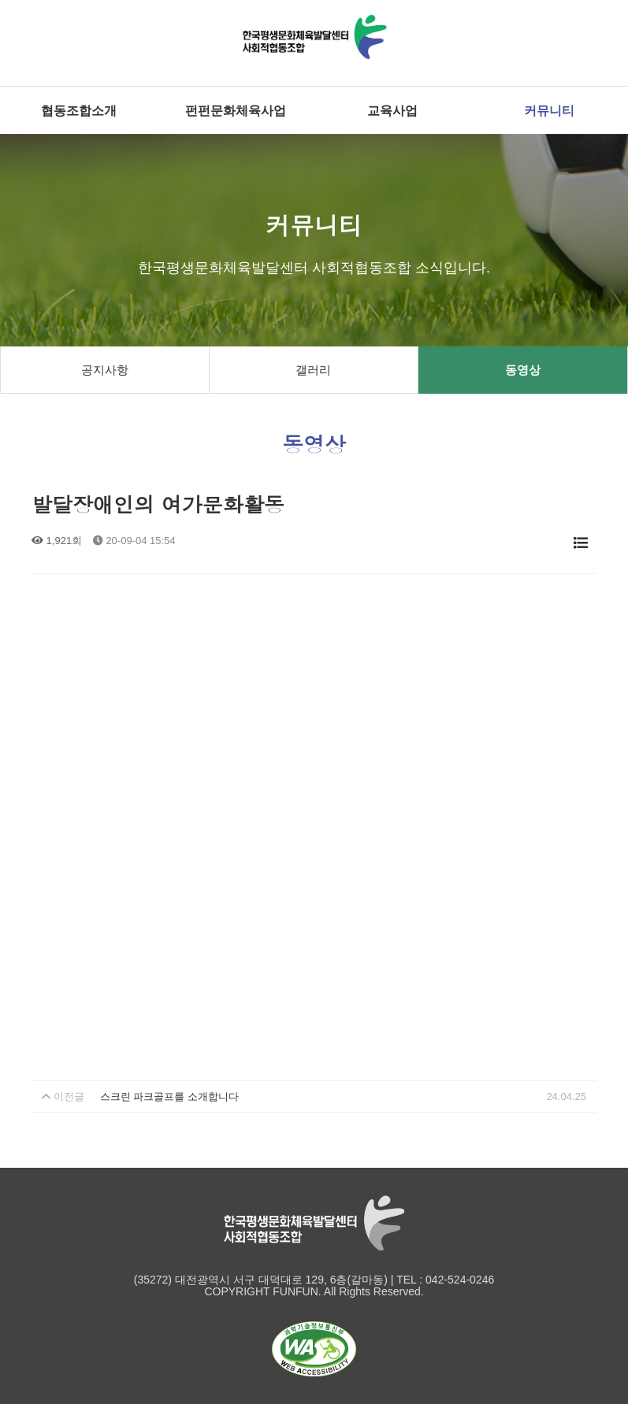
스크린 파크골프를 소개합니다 (169, 1096)
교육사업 (392, 110)
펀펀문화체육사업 (235, 110)
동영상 (523, 369)
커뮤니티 (549, 110)
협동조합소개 (79, 110)
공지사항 (104, 369)
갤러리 (313, 369)
